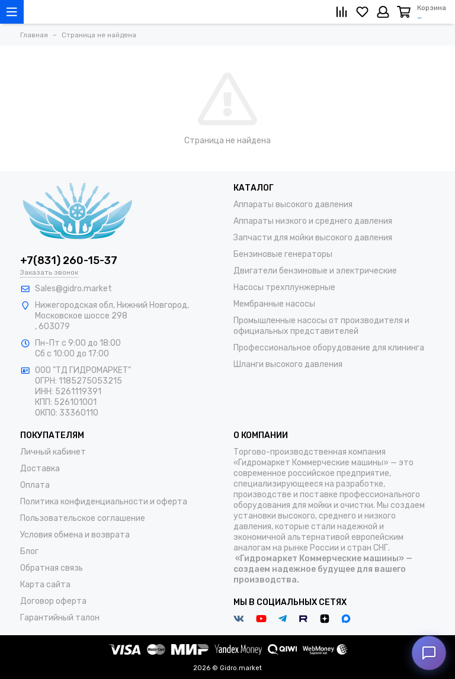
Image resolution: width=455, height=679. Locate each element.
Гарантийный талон (60, 618)
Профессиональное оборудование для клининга (328, 348)
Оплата (35, 485)
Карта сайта (45, 585)
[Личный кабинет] (383, 12)
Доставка (40, 469)
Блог (29, 551)
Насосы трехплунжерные (284, 287)
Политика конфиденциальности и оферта (103, 502)
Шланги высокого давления (287, 364)
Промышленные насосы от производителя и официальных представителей (321, 326)
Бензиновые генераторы (282, 254)
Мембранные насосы (274, 304)
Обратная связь (51, 568)
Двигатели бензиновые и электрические (315, 271)
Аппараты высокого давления (293, 204)
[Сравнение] (341, 12)
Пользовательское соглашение (82, 518)
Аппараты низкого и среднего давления (312, 221)
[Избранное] (362, 12)
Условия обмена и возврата (75, 535)
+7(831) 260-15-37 (68, 260)
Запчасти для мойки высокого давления (312, 238)
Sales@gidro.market (73, 289)
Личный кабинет (53, 452)
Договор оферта (53, 601)
